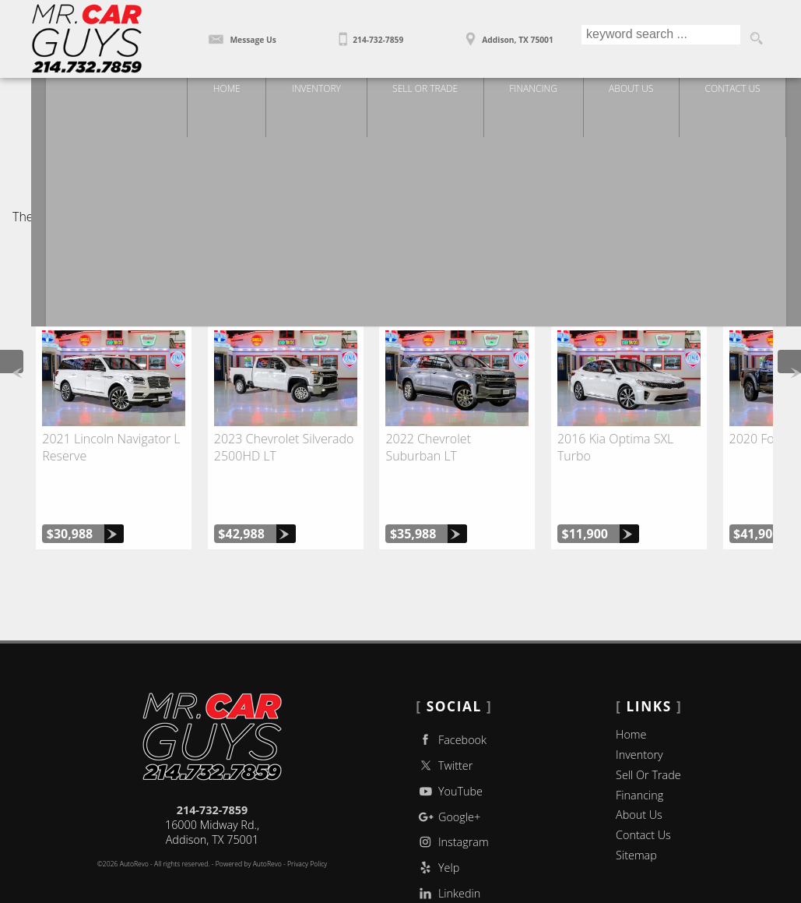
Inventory (639, 706)
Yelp (437, 820)
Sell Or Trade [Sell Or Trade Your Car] (436, 91)
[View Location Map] (506, 34)
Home (631, 686)
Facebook (451, 692)
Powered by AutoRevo (249, 816)
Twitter (444, 717)
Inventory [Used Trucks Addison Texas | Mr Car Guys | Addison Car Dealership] (325, 91)
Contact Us (643, 787)
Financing (639, 746)
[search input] (658, 39)
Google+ (448, 768)
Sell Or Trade (648, 726)
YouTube (449, 743)
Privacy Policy (307, 816)
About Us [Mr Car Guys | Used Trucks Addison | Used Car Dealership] (644, 91)
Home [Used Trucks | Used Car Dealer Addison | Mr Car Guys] (234, 91)
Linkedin (448, 845)
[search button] (755, 39)
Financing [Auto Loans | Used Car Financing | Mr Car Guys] (544, 91)
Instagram (452, 794)
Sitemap (636, 807)
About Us (639, 767)
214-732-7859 (212, 762)
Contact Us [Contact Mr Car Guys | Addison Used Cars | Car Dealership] (747, 91)
